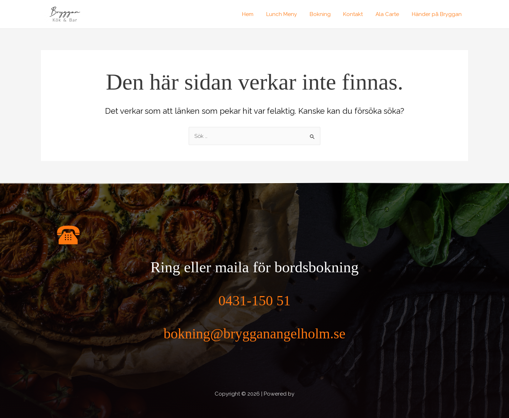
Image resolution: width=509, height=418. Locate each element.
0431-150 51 (255, 300)
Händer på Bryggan (438, 14)
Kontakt (358, 14)
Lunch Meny (291, 14)
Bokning (327, 14)
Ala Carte (390, 14)
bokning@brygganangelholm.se (254, 333)
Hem (259, 14)
